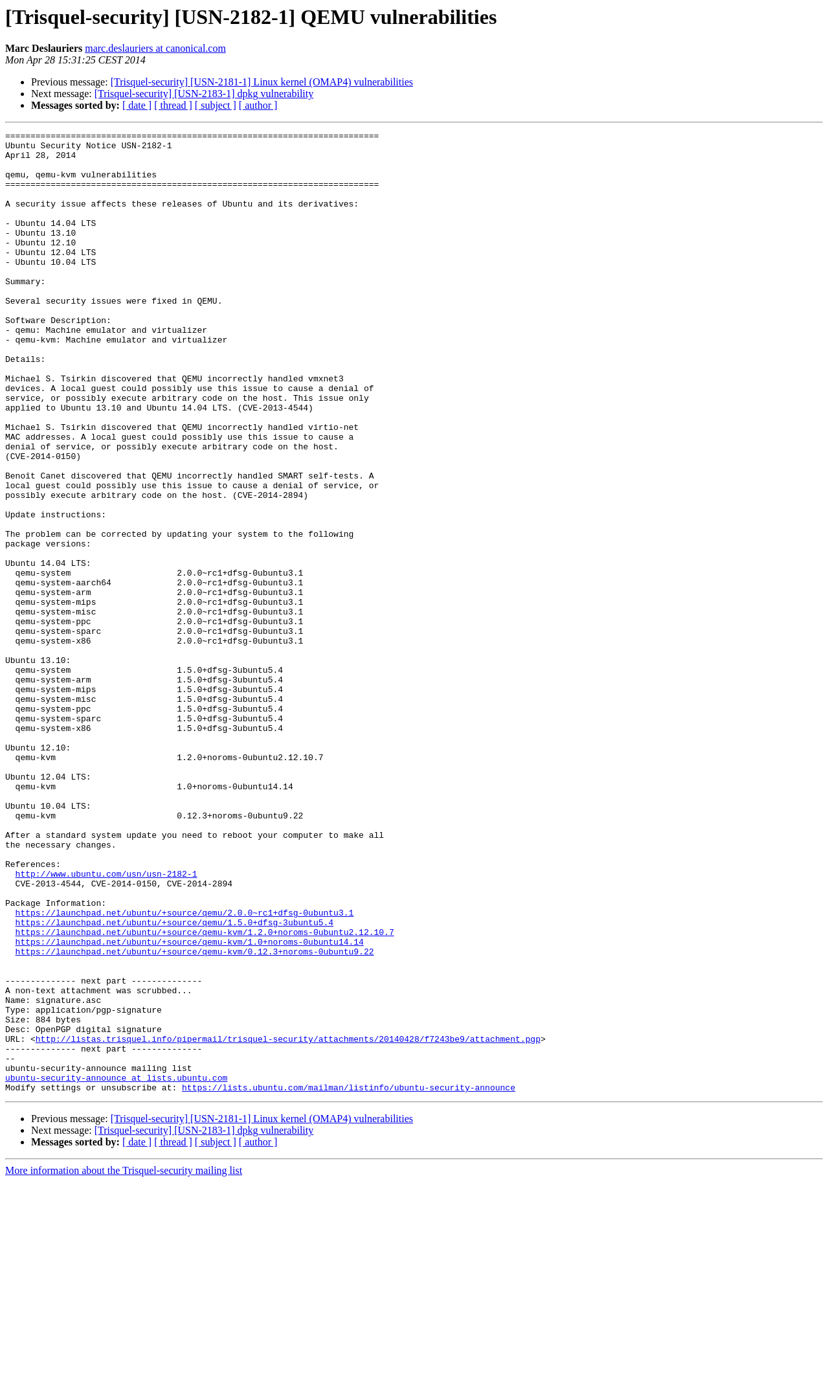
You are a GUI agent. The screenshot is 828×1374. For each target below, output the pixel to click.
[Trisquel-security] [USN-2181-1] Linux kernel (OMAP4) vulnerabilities (262, 81)
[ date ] (136, 105)
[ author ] (258, 105)
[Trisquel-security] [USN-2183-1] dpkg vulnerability (204, 93)
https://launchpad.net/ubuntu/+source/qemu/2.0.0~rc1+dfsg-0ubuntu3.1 (185, 1070)
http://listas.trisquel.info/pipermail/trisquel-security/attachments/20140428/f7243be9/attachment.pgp (288, 1221)
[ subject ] (215, 105)
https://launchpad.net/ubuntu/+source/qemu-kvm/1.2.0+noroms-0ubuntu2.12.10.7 (205, 1093)
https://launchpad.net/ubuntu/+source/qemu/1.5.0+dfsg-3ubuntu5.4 (174, 1081)
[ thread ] (173, 105)
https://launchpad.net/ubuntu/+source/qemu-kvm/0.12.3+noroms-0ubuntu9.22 (195, 1116)
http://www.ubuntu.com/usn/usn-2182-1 (106, 1023)
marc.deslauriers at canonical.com (155, 48)
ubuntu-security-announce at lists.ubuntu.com (116, 1268)
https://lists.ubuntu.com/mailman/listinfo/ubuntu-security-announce (348, 1279)
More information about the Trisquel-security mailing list (123, 1362)
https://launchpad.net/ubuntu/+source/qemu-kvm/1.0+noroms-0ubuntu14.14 (190, 1104)
